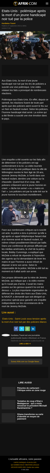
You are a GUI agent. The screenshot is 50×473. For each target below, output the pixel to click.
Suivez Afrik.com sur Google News (25, 362)
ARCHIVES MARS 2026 (18, 467)
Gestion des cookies (33, 467)
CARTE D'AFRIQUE (20, 462)
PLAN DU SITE (31, 462)
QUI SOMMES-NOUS (17, 465)
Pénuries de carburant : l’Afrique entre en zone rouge (31, 389)
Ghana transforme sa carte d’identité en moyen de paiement (30, 416)
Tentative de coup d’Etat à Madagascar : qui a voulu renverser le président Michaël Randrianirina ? (32, 404)
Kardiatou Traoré (8, 23)
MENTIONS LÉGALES (32, 465)
